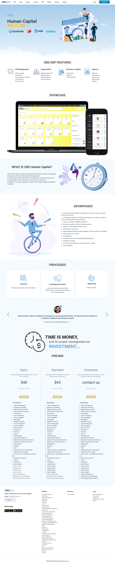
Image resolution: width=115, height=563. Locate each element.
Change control (45, 507)
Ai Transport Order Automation (49, 533)
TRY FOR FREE (16, 25)
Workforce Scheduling (47, 514)
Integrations (45, 499)
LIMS (43, 525)
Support (64, 2)
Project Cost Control (46, 543)
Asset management (46, 513)
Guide (20, 2)
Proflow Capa (45, 529)
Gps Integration (45, 530)
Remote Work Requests (47, 518)
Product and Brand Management (49, 522)
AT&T (69, 322)
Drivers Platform (46, 535)
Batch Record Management (48, 524)
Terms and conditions (98, 494)
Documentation (71, 494)
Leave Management (46, 516)
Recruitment (45, 510)
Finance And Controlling (47, 538)
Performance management (48, 511)
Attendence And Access (47, 547)
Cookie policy (96, 497)
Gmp (43, 546)
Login (94, 2)
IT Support (44, 502)
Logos (43, 503)
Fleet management (46, 536)
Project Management (47, 494)
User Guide (44, 544)
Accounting (44, 496)
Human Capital (45, 505)
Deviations (44, 527)
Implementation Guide (47, 549)
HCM (42, 2)
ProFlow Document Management (50, 508)
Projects (28, 2)
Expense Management (47, 497)
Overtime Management (47, 519)
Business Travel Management (49, 521)
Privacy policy (96, 496)
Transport (44, 532)
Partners (57, 2)
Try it (104, 2)
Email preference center (98, 499)
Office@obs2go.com (14, 496)
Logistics (35, 2)
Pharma (49, 2)
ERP (15, 2)
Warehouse (44, 500)
